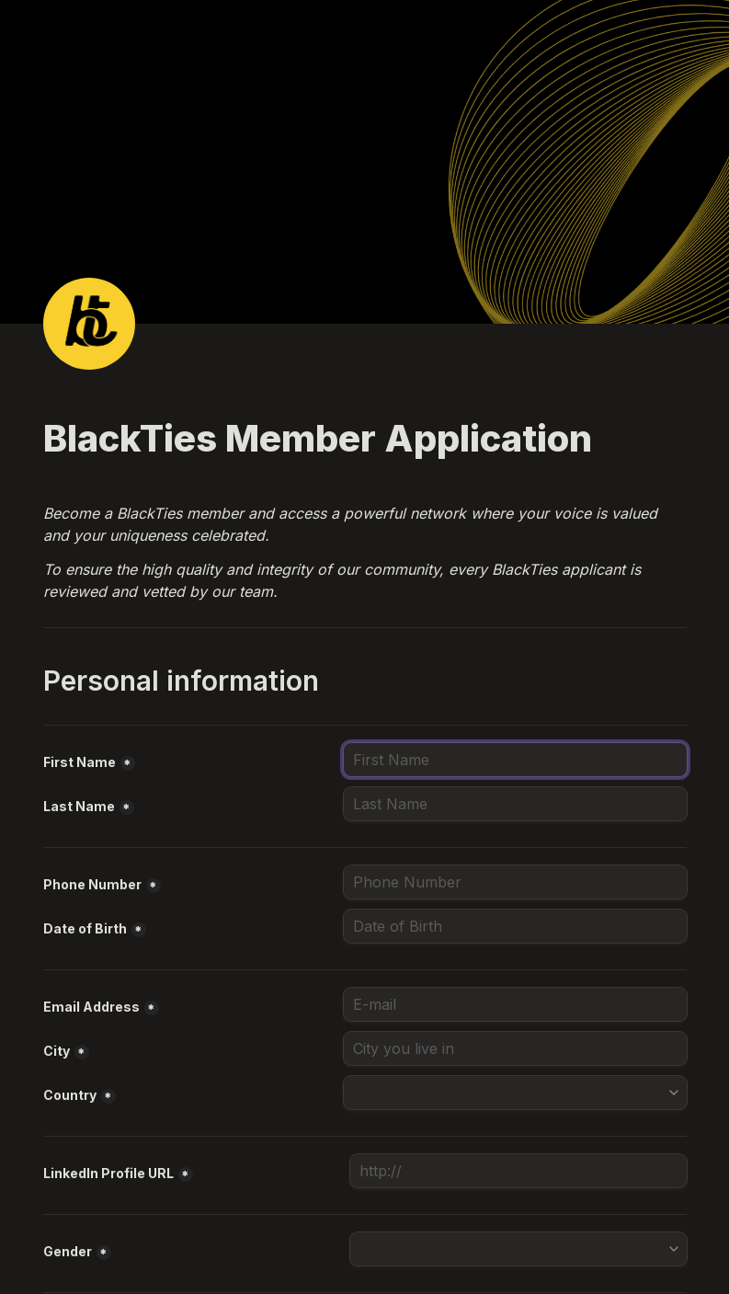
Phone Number (92, 884)
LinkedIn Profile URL (108, 1173)
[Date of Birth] (515, 926)
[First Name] (515, 759)
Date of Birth (85, 928)
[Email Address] (515, 1004)
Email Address (91, 1006)
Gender (67, 1251)
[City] (515, 1048)
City (56, 1051)
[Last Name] (515, 803)
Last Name (79, 806)
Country (70, 1095)
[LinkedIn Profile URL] (518, 1170)
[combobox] (515, 882)
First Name (79, 762)
